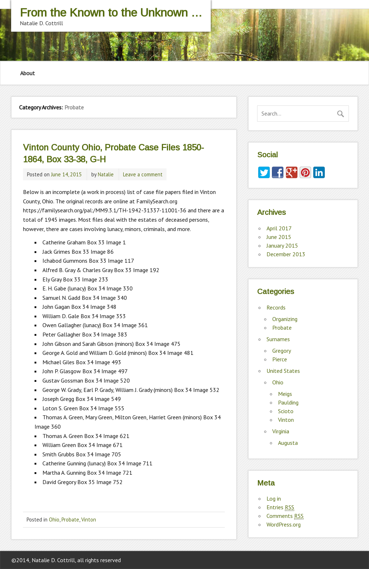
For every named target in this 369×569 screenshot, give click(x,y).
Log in (273, 498)
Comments (285, 516)
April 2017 (279, 228)
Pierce (279, 359)
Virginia (280, 431)
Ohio (54, 519)
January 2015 (282, 245)
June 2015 (278, 236)
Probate (70, 519)
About (27, 73)
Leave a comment (143, 174)
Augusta (288, 442)
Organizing (284, 318)
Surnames (278, 339)
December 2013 (285, 254)
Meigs (285, 393)
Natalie (106, 174)
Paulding (288, 402)
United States (283, 370)
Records (276, 307)
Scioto (285, 411)
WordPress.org (283, 524)
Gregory (281, 350)
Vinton (88, 519)
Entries (280, 507)
